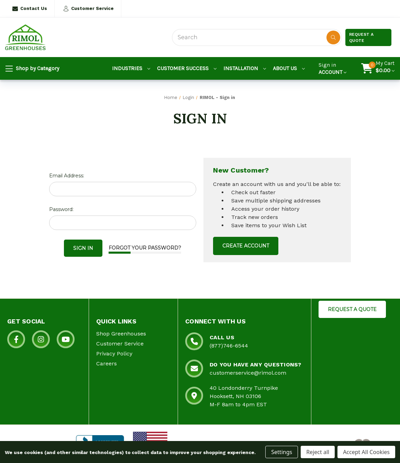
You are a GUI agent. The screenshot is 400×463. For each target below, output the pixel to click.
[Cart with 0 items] (385, 68)
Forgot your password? (145, 248)
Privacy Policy (114, 353)
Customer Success (186, 68)
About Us (289, 68)
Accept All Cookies (366, 452)
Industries (131, 68)
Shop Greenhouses (121, 333)
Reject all (317, 452)
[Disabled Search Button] (333, 37)
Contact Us (29, 8)
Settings (281, 452)
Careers (106, 363)
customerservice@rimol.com (248, 373)
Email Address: (66, 176)
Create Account (245, 246)
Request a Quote (361, 37)
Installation (244, 68)
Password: (61, 209)
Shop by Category (32, 69)
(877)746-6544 (229, 345)
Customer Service (88, 8)
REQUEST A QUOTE (352, 309)
